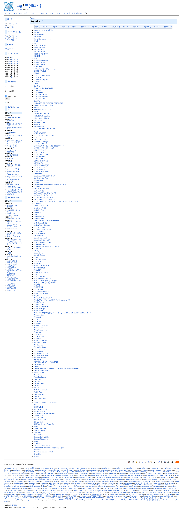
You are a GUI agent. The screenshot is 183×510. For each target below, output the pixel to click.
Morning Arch (39, 334)
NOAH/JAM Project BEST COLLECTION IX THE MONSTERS (57, 368)
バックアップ (34, 13)
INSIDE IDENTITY (41, 54)
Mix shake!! (38, 332)
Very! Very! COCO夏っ (14, 192)
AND (9, 96)
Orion (36, 441)
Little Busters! (39, 219)
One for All (38, 435)
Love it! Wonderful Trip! (14, 188)
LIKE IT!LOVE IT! (40, 144)
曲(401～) (33, 5)
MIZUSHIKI (13, 505)
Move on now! (39, 336)
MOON (36, 274)
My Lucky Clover (40, 347)
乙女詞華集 (10, 152)
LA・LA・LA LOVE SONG (44, 135)
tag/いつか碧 (11, 290)
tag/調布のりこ (12, 275)
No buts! (37, 386)
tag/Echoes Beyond (13, 218)
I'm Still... (37, 32)
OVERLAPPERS (40, 420)
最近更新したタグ (14, 197)
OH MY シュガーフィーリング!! (45, 403)
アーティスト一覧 (14, 32)
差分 (25, 13)
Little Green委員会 (13, 174)
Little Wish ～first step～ (43, 225)
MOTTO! (37, 285)
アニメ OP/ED (12, 53)
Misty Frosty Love (40, 330)
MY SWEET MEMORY (42, 291)
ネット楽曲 (11, 82)
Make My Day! (39, 309)
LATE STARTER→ (41, 133)
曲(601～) (65, 27)
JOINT (36, 73)
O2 (35, 400)
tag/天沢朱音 (11, 284)
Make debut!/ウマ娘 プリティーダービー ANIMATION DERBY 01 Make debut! (62, 313)
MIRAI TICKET (39, 268)
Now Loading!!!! (40, 398)
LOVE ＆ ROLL (39, 163)
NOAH (36, 366)
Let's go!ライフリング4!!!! (43, 195)
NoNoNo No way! (40, 390)
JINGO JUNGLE (40, 71)
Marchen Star (39, 315)
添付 (42, 13)
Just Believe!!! (39, 92)
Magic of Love (39, 304)
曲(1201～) (95, 27)
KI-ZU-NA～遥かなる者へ (43, 105)
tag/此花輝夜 (11, 285)
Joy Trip (37, 86)
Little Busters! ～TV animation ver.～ (47, 221)
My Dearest (38, 345)
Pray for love (11, 186)
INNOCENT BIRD (40, 52)
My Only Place (39, 349)
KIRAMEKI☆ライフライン (44, 109)
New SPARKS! (39, 373)
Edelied (9, 161)
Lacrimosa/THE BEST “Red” (44, 176)
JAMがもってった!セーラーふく (46, 69)
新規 (58, 13)
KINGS (36, 107)
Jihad (36, 84)
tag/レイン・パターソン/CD (14, 222)
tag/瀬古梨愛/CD (12, 267)
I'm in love (38, 37)
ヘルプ (83, 13)
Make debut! (38, 311)
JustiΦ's (37, 101)
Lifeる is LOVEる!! (41, 208)
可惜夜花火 (10, 194)
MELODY (37, 261)
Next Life (37, 379)
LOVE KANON (39, 157)
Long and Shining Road (42, 229)
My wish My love (40, 358)
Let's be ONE (39, 191)
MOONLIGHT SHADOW (43, 279)
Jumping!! (37, 90)
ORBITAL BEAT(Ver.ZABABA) (45, 413)
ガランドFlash (12, 150)
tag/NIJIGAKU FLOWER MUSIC (12, 214)
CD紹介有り (9, 49)
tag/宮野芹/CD (11, 287)
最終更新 (75, 13)
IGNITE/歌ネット (40, 45)
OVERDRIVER (39, 418)
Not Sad (37, 396)
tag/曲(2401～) (107, 468)
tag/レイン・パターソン (14, 229)
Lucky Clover (39, 253)
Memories (37, 323)
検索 (68, 13)
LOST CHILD (39, 152)
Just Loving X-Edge (41, 95)
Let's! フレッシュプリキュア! (45, 199)
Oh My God (38, 422)
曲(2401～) (157, 27)
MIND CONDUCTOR (42, 266)
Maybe (36, 319)
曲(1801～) (126, 27)
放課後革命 (10, 120)
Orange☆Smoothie (41, 439)
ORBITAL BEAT (40, 411)
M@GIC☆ (38, 257)
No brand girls (39, 383)
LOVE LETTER (39, 159)
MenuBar (10, 158)
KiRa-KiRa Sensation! (42, 116)
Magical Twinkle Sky (41, 306)
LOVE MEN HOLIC (41, 161)
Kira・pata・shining (41, 118)
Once (36, 426)
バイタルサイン (12, 147)
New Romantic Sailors (42, 371)
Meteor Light (38, 328)
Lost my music (39, 234)
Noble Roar (38, 392)
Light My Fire (39, 210)
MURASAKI (38, 287)
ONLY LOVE (38, 407)
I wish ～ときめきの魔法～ (44, 30)
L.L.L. (36, 131)
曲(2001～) (137, 27)
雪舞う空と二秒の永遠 (14, 140)
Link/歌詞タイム (40, 217)
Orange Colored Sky (41, 437)
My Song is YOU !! (41, 353)
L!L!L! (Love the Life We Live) (45, 129)
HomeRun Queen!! (13, 184)
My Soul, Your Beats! (41, 356)
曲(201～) (46, 27)
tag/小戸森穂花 (12, 264)
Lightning (37, 212)
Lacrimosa (38, 174)
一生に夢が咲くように (14, 191)
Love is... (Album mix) (42, 240)
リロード (49, 13)
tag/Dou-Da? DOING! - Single (14, 248)
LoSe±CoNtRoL (40, 227)
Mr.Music (37, 338)
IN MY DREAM (39, 47)
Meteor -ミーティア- (41, 326)
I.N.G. (36, 41)
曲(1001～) (85, 27)
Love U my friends (40, 238)
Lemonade (38, 187)
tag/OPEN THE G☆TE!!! (12, 206)
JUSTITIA (37, 77)
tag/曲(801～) (17, 470)
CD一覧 (10, 44)
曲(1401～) (105, 27)
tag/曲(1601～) (82, 470)
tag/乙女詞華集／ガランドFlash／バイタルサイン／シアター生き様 (14, 242)
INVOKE (37, 56)
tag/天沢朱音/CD (12, 277)
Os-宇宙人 (38, 443)
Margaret (37, 317)
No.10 (36, 388)
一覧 (63, 13)
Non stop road (39, 394)
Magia (36, 296)
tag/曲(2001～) (168, 468)
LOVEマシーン (39, 169)
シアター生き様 (12, 145)
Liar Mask (37, 204)
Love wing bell (39, 244)
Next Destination (40, 377)
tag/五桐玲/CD (11, 288)
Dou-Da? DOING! (12, 155)
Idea (35, 58)
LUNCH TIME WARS (42, 172)
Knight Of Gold (39, 127)
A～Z (6, 27)
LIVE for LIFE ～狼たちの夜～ (45, 148)
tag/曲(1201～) (43, 470)
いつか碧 (10, 181)
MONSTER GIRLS (41, 272)
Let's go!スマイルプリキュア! (45, 193)
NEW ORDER (39, 364)
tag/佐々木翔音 (12, 262)
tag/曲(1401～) (56, 470)
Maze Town (38, 321)
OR (15, 96)
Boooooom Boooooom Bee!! (14, 128)
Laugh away (38, 180)
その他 (11, 27)
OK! (35, 405)
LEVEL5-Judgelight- (41, 142)
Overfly (36, 456)
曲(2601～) (168, 27)
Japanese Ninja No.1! (42, 80)
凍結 (20, 13)
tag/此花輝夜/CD (12, 279)
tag (19, 5)
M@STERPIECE (40, 259)
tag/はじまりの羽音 (13, 236)
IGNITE (37, 43)
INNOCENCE (39, 50)
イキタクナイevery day (13, 172)
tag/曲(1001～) (30, 470)
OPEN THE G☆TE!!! (13, 117)
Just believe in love (41, 97)
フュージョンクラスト (14, 189)
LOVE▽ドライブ (40, 167)
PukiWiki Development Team (28, 508)
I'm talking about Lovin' (42, 39)
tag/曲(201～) (119, 468)
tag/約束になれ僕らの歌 (14, 257)
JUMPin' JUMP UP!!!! (42, 75)
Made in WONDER (41, 294)
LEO (35, 137)
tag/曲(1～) (144, 468)
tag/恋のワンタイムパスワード (14, 271)
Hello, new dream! (13, 170)
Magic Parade (39, 302)
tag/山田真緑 (11, 266)
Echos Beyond (11, 132)
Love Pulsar (38, 236)
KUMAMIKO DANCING (42, 114)
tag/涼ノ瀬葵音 (12, 261)
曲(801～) (75, 27)
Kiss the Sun (38, 120)
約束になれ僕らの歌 (13, 165)
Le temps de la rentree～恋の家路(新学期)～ (50, 184)
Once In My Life (40, 428)
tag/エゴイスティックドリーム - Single (14, 225)
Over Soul (38, 450)
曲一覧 (9, 19)
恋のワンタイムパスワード (14, 177)
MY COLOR (38, 289)
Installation (38, 67)
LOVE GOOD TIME (41, 154)
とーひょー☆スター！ (14, 168)
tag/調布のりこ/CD (13, 269)
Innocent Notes (39, 62)
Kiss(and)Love (39, 122)
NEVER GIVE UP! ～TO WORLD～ (47, 362)
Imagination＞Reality (41, 60)
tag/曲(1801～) (69, 470)
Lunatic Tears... (39, 255)
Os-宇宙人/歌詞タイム (42, 445)
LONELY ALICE (40, 150)
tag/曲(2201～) (156, 468)
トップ (7, 13)
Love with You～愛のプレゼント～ (46, 246)
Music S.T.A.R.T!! (40, 341)
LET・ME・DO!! (40, 139)
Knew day (37, 124)
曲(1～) (37, 27)
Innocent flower (39, 65)
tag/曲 (9, 253)
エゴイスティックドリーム (14, 136)
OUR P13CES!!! (40, 415)
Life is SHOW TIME (41, 206)
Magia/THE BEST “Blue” (43, 298)
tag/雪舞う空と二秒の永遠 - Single (14, 234)
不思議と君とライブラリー (14, 124)
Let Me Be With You (41, 189)
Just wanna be (39, 99)
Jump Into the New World (43, 88)
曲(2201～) (147, 27)
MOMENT (38, 270)
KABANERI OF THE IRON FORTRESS (48, 103)
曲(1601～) (116, 27)
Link (35, 214)
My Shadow (38, 351)
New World (38, 375)
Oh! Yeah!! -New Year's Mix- (44, 424)
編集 (15, 13)
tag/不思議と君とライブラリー (14, 211)
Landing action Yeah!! (42, 178)
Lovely (36, 251)
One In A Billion (39, 430)
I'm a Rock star (39, 35)
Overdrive (37, 454)
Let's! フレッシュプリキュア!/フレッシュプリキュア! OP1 (56, 202)
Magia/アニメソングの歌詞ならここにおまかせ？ (52, 300)
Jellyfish (37, 82)
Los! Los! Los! (39, 232)
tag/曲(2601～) (132, 468)
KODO (36, 112)
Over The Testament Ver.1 (43, 452)
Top (17, 9)
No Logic (37, 381)
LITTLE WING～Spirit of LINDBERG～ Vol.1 (50, 146)
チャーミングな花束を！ (13, 142)
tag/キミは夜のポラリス (14, 281)
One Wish (37, 433)
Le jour (36, 182)
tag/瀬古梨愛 (11, 274)
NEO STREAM (39, 360)
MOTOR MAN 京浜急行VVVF (45, 283)
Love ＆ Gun (38, 249)
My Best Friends (40, 343)
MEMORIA (38, 264)
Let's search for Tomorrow (43, 197)
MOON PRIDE (39, 276)
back (32, 18)
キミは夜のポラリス (13, 179)
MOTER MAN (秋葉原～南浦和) (45, 281)
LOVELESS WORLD (41, 165)
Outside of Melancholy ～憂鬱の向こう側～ (50, 448)
